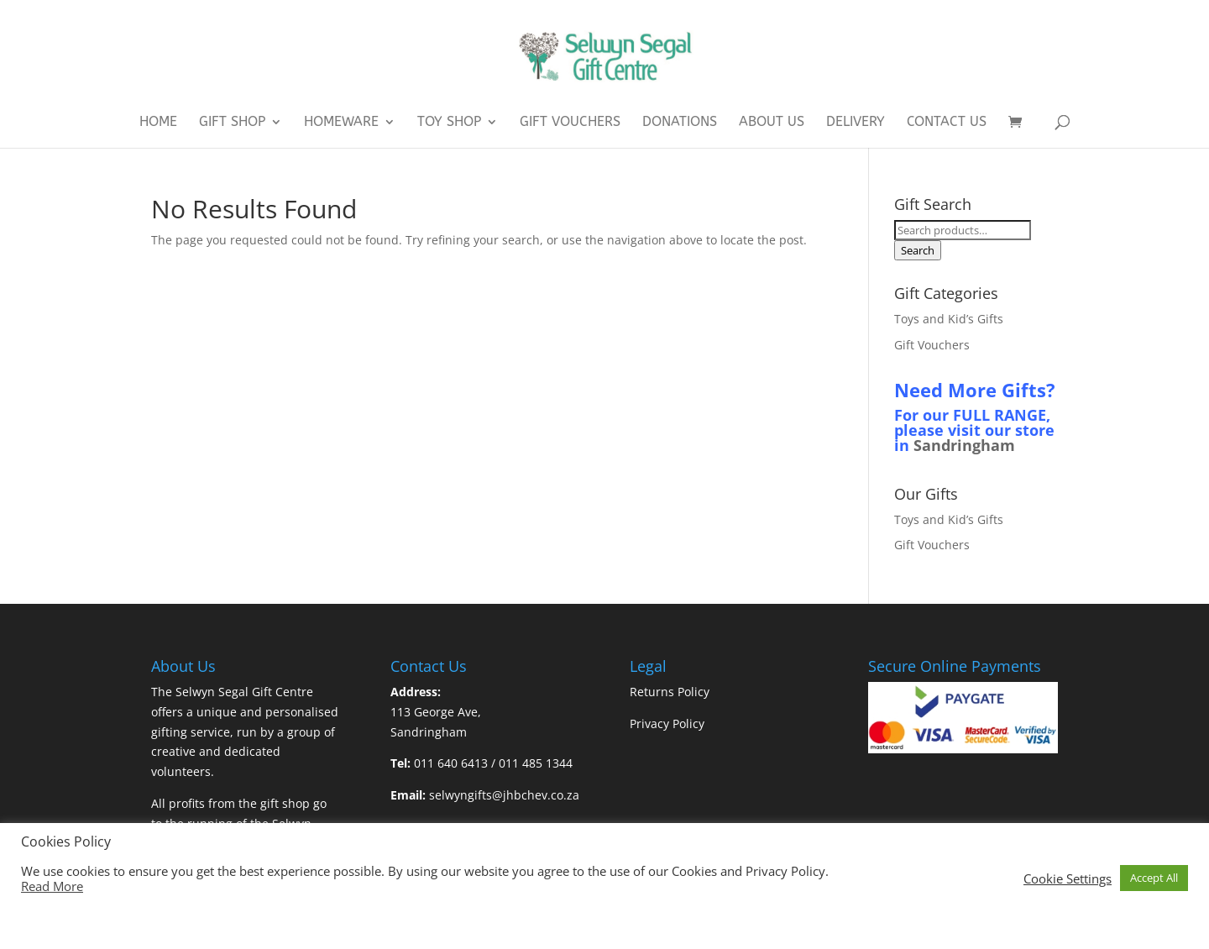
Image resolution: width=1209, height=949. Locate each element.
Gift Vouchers (570, 122)
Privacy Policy (667, 723)
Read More (52, 886)
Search (917, 250)
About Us (771, 122)
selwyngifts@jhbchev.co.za (504, 795)
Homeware (341, 122)
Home (158, 122)
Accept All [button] (1154, 877)
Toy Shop (449, 122)
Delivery (855, 122)
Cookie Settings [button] (1067, 878)
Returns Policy (669, 692)
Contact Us (947, 122)
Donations (679, 122)
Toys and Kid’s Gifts (948, 319)
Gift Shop (232, 122)
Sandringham (964, 445)
